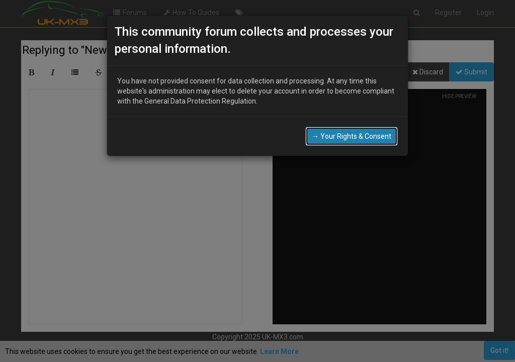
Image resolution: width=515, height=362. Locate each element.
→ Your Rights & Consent (351, 136)
